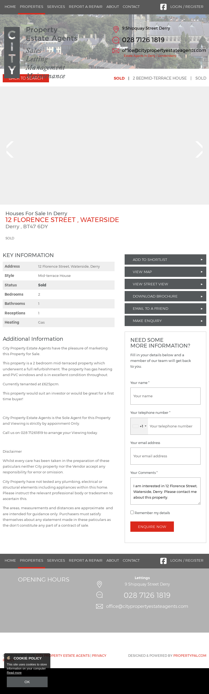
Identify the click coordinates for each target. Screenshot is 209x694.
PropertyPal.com (189, 682)
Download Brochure (155, 322)
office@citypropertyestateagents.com (164, 50)
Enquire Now (152, 552)
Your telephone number (150, 439)
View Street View (150, 310)
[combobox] (139, 452)
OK (27, 682)
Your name (139, 409)
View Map (142, 297)
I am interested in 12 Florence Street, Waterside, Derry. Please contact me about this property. (165, 516)
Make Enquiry (147, 347)
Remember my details (152, 539)
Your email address (145, 469)
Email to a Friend (150, 334)
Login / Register (187, 6)
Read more (14, 674)
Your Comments (144, 499)
